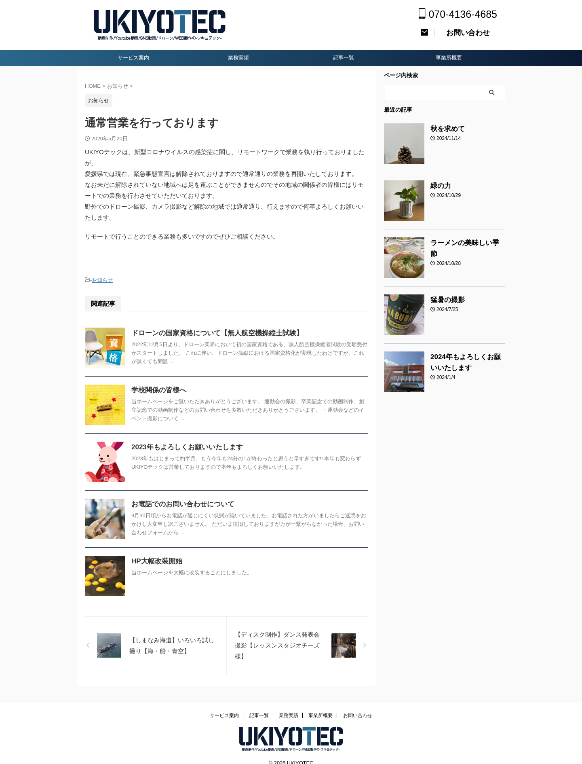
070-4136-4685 (458, 14)
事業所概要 (449, 58)
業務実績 (238, 58)
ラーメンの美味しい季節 (461, 243)
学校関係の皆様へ (157, 388)
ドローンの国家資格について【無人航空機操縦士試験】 (212, 331)
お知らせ (102, 280)
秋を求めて (444, 129)
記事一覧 (343, 58)
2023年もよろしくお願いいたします (183, 445)
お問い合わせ (357, 705)
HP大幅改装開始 (155, 560)
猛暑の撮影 (444, 300)
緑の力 (438, 186)
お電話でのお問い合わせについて (179, 502)
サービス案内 (133, 58)
